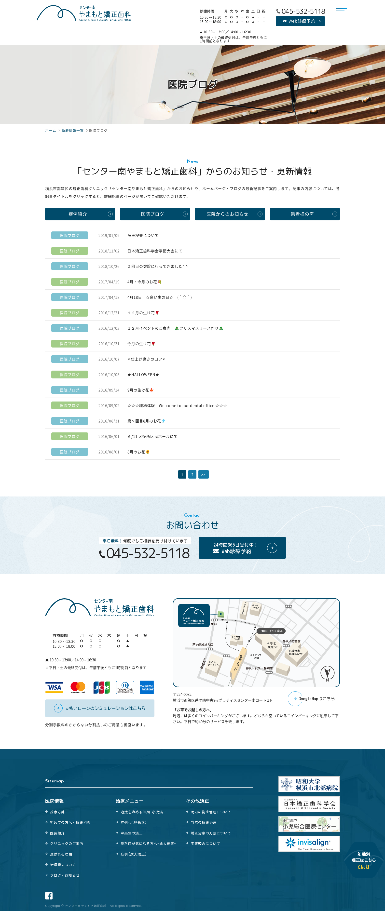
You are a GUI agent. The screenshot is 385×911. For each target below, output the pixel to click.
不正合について (205, 843)
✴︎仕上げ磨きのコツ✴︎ (146, 359)
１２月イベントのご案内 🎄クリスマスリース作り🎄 (175, 328)
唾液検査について (143, 235)
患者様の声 (302, 214)
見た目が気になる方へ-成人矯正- (148, 843)
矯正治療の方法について (211, 833)
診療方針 (57, 812)
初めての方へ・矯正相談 (70, 822)
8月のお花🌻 (138, 452)
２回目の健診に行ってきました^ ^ (157, 266)
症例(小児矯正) (134, 822)
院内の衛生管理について (211, 812)
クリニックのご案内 (66, 843)
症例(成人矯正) (134, 854)
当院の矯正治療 (204, 822)
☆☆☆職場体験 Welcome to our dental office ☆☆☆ (177, 405)
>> (203, 474)
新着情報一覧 (73, 130)
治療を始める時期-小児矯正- (145, 812)
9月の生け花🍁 (140, 390)
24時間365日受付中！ (235, 548)
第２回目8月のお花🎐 (146, 421)
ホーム (50, 130)
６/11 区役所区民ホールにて (152, 436)
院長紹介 (57, 833)
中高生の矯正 (132, 833)
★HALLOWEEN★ (143, 374)
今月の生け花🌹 (141, 343)
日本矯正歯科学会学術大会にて (154, 251)
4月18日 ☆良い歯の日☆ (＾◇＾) (163, 297)
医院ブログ (152, 214)
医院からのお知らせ (227, 214)
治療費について (63, 865)
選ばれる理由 (61, 854)
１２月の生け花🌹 (143, 312)
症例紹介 (78, 214)
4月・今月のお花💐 (144, 281)
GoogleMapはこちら (317, 699)
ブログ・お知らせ (65, 875)
